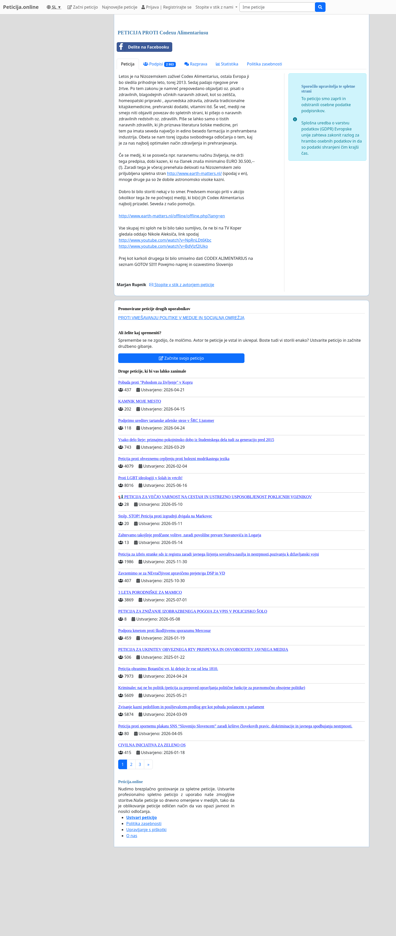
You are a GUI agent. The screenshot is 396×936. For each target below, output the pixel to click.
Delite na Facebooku (143, 117)
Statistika (227, 135)
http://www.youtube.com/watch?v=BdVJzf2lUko (163, 317)
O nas (131, 906)
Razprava (195, 135)
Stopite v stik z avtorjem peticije (181, 355)
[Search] (277, 7)
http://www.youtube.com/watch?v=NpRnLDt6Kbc (165, 311)
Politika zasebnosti (264, 135)
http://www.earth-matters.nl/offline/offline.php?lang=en (172, 286)
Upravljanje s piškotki (146, 900)
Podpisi (159, 135)
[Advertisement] (241, 57)
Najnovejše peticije (119, 7)
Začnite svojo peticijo (181, 429)
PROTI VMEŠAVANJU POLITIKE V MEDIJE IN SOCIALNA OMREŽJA (181, 388)
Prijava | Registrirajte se (166, 7)
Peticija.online (21, 7)
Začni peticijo (82, 7)
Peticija (128, 135)
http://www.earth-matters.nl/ (194, 244)
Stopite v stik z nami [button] (214, 7)
